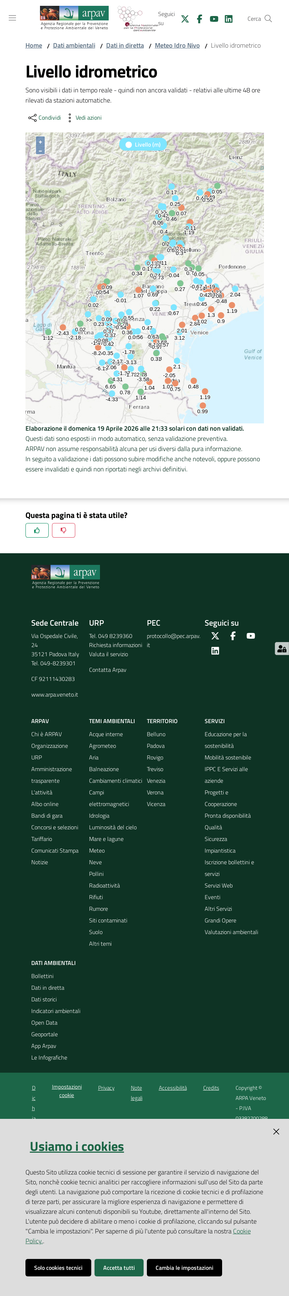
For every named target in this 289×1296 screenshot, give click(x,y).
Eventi (212, 897)
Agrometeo (102, 745)
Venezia (156, 780)
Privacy (106, 1088)
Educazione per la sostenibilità (226, 740)
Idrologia (99, 815)
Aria (94, 757)
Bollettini (42, 976)
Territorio (162, 721)
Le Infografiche (49, 1057)
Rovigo (155, 757)
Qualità (213, 827)
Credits (211, 1088)
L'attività (41, 792)
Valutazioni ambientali (231, 932)
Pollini (96, 873)
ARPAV (40, 721)
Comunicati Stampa (55, 850)
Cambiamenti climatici (115, 780)
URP (36, 757)
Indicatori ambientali (55, 1010)
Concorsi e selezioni (54, 827)
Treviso (155, 769)
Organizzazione (49, 745)
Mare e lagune (106, 838)
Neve (95, 862)
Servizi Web (219, 885)
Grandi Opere (220, 920)
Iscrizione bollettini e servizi (229, 868)
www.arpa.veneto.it (54, 694)
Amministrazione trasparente (51, 775)
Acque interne (106, 734)
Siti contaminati (108, 920)
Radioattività (104, 885)
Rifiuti (96, 897)
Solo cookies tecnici (58, 1267)
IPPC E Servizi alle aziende (226, 775)
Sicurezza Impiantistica (220, 844)
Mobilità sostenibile (228, 757)
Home (33, 45)
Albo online (45, 803)
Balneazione (104, 769)
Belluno (156, 734)
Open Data (44, 1022)
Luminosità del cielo (113, 827)
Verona (155, 792)
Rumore (98, 908)
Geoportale (44, 1034)
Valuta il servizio (108, 654)
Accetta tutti (119, 1267)
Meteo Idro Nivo (177, 45)
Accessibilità (173, 1088)
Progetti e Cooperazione (221, 798)
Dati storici (44, 999)
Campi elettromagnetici (109, 798)
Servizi (215, 721)
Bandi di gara (47, 815)
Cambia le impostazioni (184, 1267)
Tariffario (41, 838)
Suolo (96, 932)
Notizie (39, 862)
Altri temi (100, 943)
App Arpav (43, 1045)
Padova (156, 745)
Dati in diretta (125, 45)
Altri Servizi (218, 908)
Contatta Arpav (108, 669)
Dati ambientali (74, 45)
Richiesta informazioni (115, 645)
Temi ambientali (112, 721)
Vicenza (156, 803)
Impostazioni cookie (67, 1090)
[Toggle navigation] (12, 17)
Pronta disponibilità (228, 815)
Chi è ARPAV (46, 734)
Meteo (97, 850)
